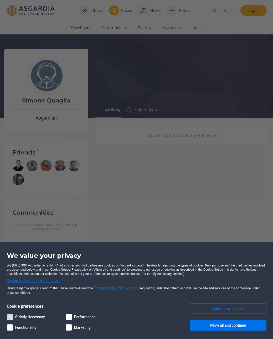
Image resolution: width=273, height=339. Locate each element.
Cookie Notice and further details (34, 281)
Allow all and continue (228, 325)
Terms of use (104, 288)
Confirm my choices (228, 308)
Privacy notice (127, 288)
